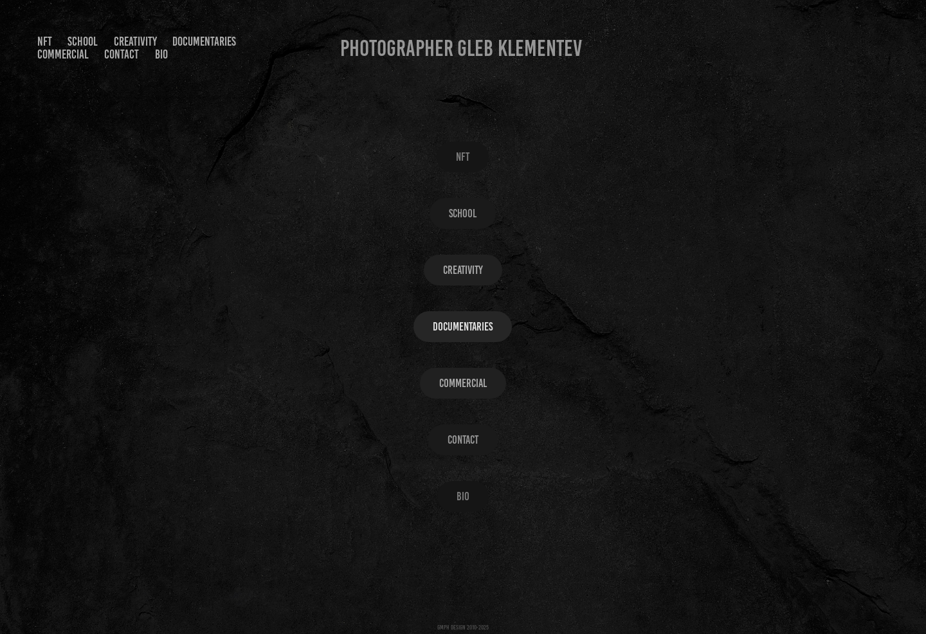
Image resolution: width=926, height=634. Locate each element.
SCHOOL (83, 41)
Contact (121, 54)
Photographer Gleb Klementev (461, 48)
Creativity (135, 41)
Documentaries (204, 41)
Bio (161, 54)
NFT (44, 41)
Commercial (63, 54)
